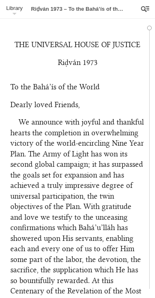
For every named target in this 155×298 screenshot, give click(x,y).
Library (14, 8)
